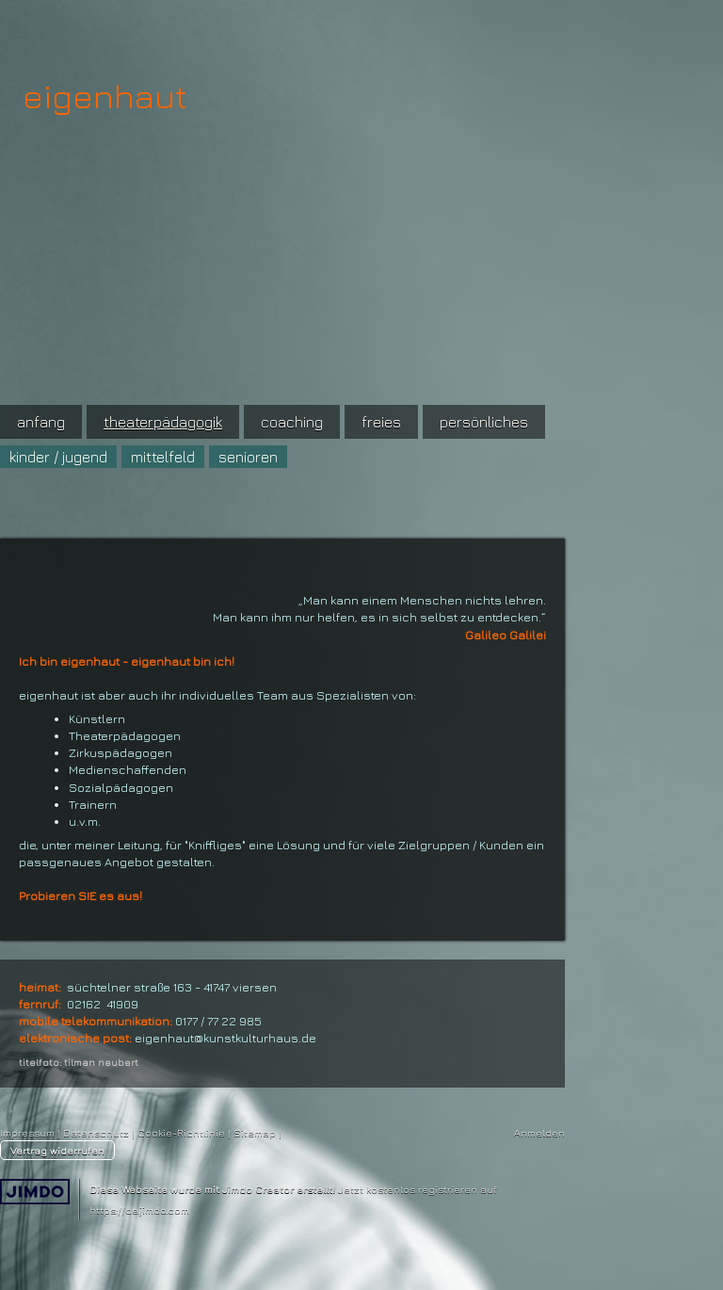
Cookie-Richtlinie (181, 1132)
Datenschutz (96, 1132)
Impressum (27, 1132)
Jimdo (35, 1191)
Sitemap (254, 1132)
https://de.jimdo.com (139, 1209)
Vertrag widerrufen (57, 1150)
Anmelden (539, 1132)
